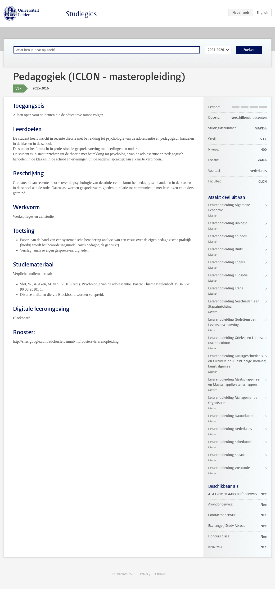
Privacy (145, 574)
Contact (161, 574)
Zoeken (249, 50)
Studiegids (81, 13)
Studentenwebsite (122, 574)
